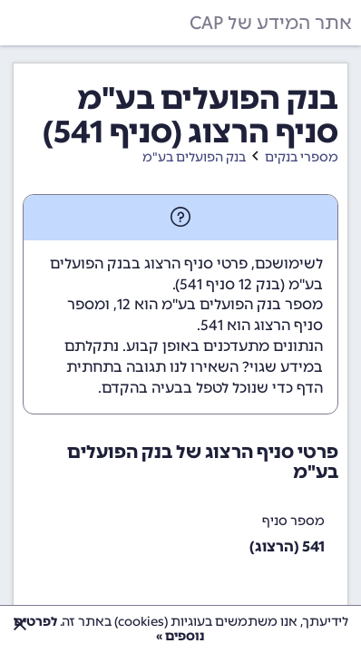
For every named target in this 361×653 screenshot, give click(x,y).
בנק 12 (259, 284)
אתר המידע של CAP (271, 23)
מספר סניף (293, 521)
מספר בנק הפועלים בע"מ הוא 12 (220, 304)
